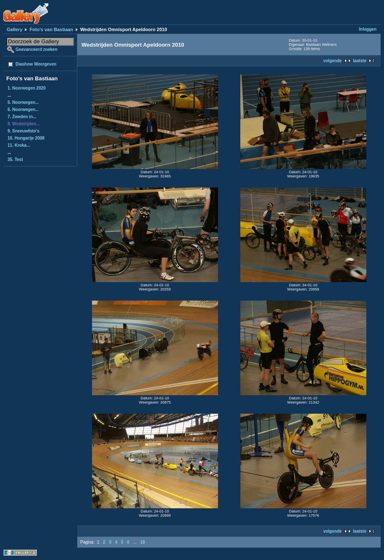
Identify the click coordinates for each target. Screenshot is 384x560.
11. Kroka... (19, 145)
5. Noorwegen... (23, 102)
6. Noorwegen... (23, 109)
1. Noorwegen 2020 (27, 88)
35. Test (15, 159)
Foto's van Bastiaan (51, 29)
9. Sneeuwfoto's (23, 131)
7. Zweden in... (22, 116)
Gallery (14, 29)
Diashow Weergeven (36, 64)
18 (142, 542)
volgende (332, 60)
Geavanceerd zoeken (37, 49)
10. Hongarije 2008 (26, 138)
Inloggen (367, 29)
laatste (359, 60)
